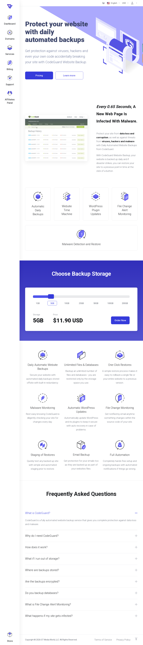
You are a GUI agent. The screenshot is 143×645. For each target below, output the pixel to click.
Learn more (69, 75)
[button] (37, 303)
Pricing (39, 75)
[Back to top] (136, 639)
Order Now (120, 320)
